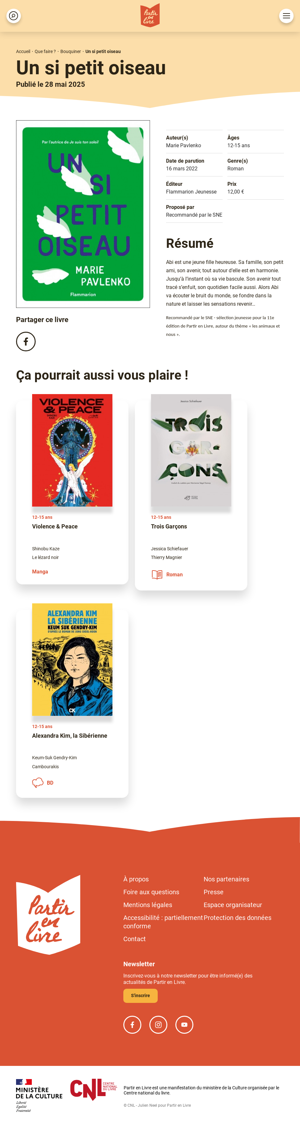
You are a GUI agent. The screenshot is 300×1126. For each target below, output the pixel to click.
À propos (136, 879)
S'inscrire (140, 995)
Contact (134, 939)
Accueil (23, 51)
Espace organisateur (233, 905)
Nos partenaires (226, 879)
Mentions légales (147, 905)
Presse (214, 892)
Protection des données (237, 918)
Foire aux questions (151, 892)
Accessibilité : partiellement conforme (163, 922)
